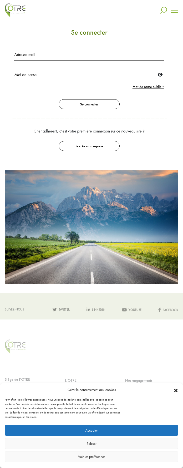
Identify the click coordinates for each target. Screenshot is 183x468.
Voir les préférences (91, 456)
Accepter (91, 430)
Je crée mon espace (89, 146)
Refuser (91, 443)
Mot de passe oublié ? (148, 86)
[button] (175, 389)
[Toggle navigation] (174, 10)
